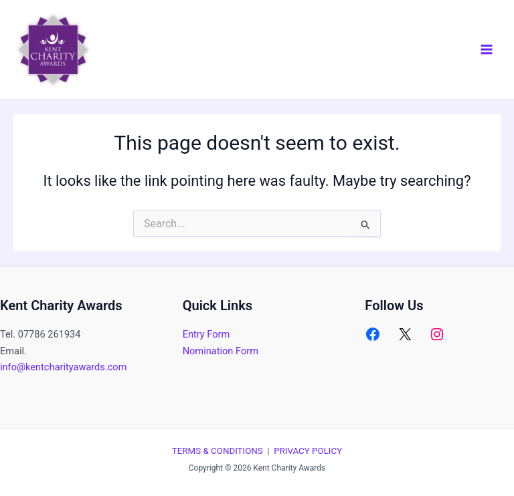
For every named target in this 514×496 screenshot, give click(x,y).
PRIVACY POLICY (308, 451)
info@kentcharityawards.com (63, 367)
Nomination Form (220, 351)
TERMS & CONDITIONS (217, 451)
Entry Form (206, 334)
